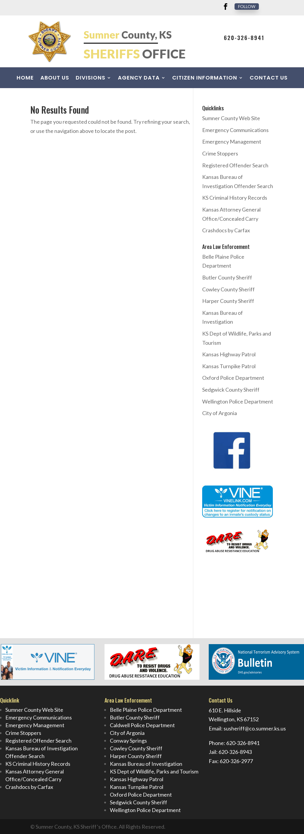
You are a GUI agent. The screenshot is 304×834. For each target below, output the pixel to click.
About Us (54, 78)
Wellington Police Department (237, 401)
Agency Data (139, 78)
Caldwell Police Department (142, 725)
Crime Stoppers (220, 153)
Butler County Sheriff (227, 277)
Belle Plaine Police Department (146, 709)
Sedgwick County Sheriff (230, 389)
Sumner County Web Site (231, 118)
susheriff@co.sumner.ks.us (255, 728)
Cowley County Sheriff (228, 289)
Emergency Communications (235, 130)
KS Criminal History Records (234, 197)
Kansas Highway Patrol (229, 354)
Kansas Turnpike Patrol (229, 366)
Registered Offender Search (235, 165)
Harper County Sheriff (228, 301)
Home (25, 78)
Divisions (90, 78)
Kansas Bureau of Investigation (146, 763)
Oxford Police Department (233, 377)
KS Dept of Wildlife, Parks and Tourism (154, 771)
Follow (246, 6)
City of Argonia (219, 413)
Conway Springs (128, 740)
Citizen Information (204, 78)
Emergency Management (231, 141)
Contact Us (269, 78)
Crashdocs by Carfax (226, 230)
